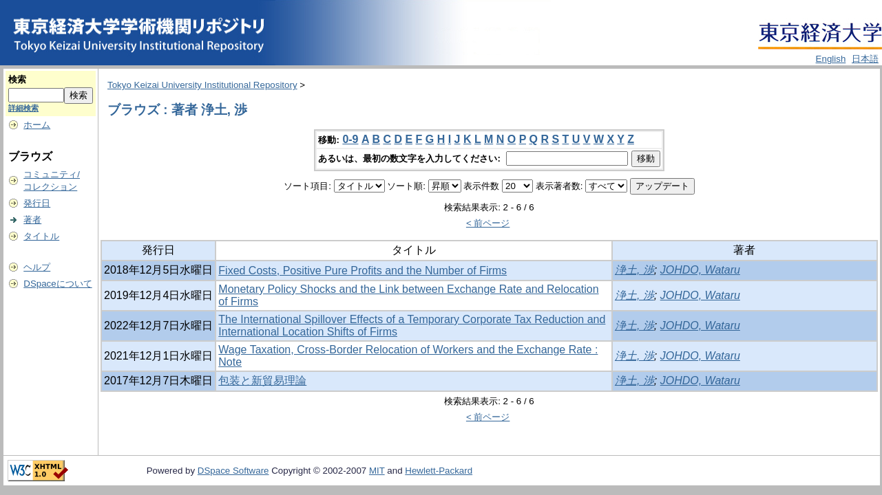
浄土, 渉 (634, 270)
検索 (17, 79)
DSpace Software (233, 470)
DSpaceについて (57, 283)
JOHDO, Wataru (700, 270)
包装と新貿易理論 (262, 380)
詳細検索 (23, 108)
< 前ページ (488, 223)
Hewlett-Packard (438, 470)
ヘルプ (36, 267)
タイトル (41, 236)
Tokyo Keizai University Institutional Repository (202, 85)
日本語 (865, 59)
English (831, 59)
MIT (377, 470)
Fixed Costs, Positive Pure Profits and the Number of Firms (362, 270)
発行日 (36, 203)
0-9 (350, 139)
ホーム (36, 125)
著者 (32, 219)
